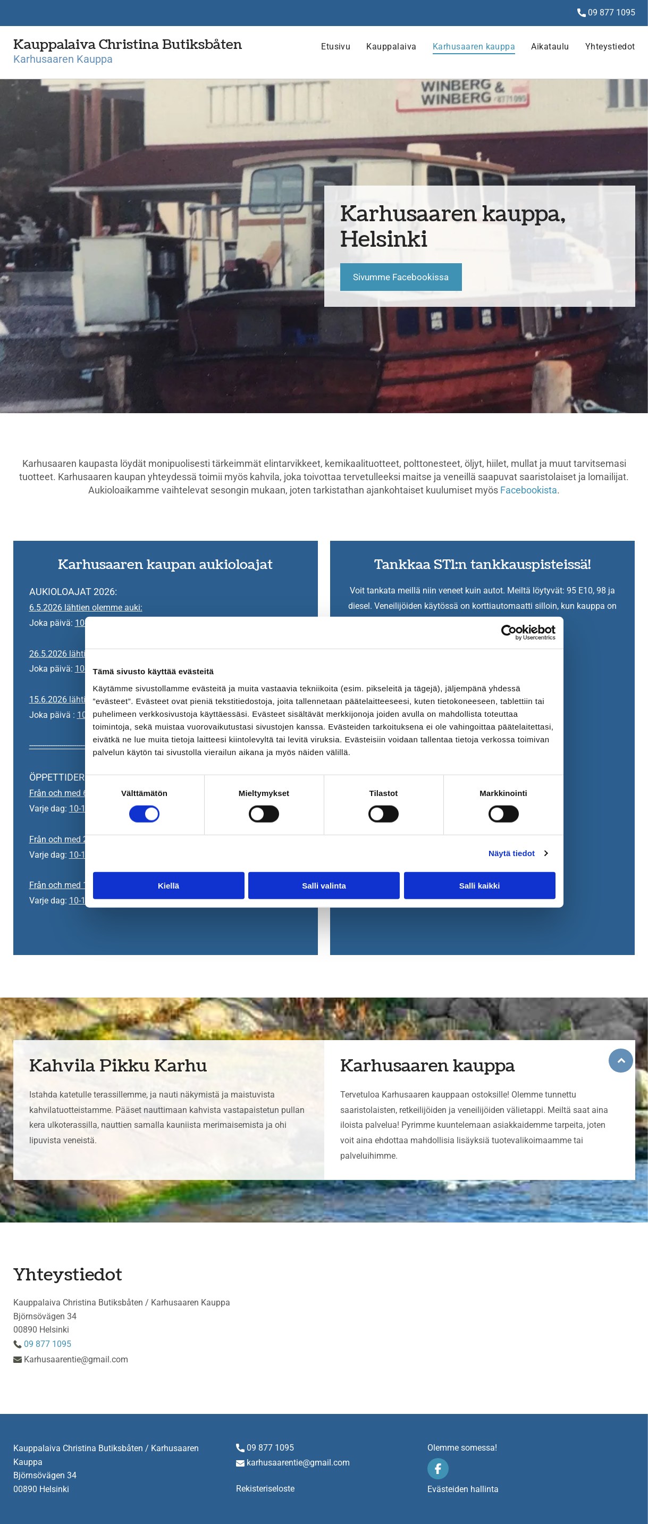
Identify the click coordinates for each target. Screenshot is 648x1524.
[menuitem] (327, 52)
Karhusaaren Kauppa (63, 59)
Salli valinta (324, 885)
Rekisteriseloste (265, 1489)
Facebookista (528, 490)
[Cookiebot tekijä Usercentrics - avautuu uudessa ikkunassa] (509, 633)
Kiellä (168, 885)
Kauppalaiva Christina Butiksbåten (127, 44)
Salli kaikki (479, 885)
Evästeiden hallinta (463, 1489)
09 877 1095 (611, 12)
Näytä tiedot (512, 853)
